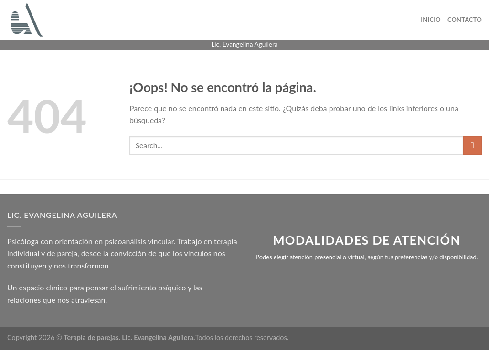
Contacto (464, 19)
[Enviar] (472, 145)
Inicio (431, 19)
